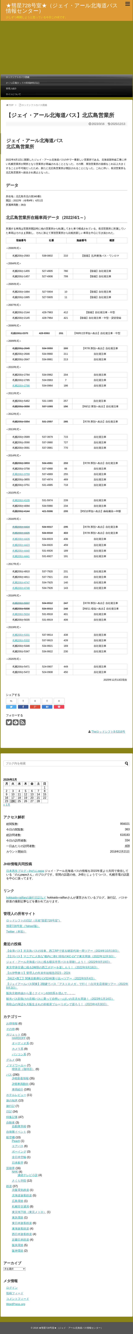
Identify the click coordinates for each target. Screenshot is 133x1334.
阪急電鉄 (17, 1245)
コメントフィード (17, 1298)
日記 (9, 1111)
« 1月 (6, 804)
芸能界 (10, 1168)
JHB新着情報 (20, 1078)
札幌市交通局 (20, 1206)
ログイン (12, 1287)
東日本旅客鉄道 (22, 1223)
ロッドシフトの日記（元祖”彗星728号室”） (33, 920)
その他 (10, 1029)
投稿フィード (14, 1293)
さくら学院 (19, 1180)
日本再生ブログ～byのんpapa (25, 870)
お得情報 (12, 1023)
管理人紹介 (11, 88)
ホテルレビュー (16, 1094)
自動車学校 (19, 1126)
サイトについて (13, 94)
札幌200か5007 (21, 603)
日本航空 (17, 1162)
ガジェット (13, 1034)
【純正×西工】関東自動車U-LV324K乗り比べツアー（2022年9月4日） (51, 978)
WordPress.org (15, 1304)
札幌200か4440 (21, 550)
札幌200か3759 (21, 474)
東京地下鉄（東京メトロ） (29, 1212)
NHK (15, 1171)
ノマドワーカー (16, 1065)
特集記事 (12, 1117)
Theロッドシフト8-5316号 (108, 731)
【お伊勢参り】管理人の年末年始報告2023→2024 (38, 972)
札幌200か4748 (21, 588)
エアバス (17, 1146)
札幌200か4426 (21, 539)
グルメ (10, 1059)
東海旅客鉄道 (20, 1228)
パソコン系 (19, 1054)
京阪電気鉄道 (20, 1189)
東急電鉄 (17, 1217)
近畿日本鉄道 (20, 1239)
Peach (16, 1140)
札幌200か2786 (21, 385)
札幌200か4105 (21, 500)
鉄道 (9, 1186)
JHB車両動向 (20, 1083)
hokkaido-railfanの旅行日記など (26, 897)
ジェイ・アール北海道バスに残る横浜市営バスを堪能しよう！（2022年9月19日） (59, 961)
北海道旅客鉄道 (22, 1195)
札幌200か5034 (21, 614)
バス (9, 1074)
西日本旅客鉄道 (22, 1234)
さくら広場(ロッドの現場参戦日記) (22, 83)
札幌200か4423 (21, 545)
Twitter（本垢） (16, 931)
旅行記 (10, 1106)
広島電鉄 (17, 1201)
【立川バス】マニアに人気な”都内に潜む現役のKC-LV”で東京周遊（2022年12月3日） (61, 956)
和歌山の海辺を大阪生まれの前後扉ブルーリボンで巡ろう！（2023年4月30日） (57, 1004)
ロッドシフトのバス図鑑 (17, 77)
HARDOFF (19, 1038)
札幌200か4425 (21, 532)
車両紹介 (17, 1089)
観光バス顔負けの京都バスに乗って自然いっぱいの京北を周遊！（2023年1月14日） (60, 998)
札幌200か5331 (21, 634)
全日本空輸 (19, 1157)
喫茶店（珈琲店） (23, 1069)
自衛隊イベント (16, 1131)
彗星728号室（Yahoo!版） (23, 926)
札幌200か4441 (21, 556)
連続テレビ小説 (28, 1175)
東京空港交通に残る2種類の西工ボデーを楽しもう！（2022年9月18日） (52, 967)
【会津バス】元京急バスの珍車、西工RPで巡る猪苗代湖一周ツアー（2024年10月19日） (63, 950)
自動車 (10, 1122)
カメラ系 (17, 1048)
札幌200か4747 (21, 582)
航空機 (10, 1137)
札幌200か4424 (21, 526)
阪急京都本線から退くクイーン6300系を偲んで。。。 (41, 993)
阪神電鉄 (17, 1250)
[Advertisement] (66, 48)
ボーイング (19, 1151)
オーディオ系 (20, 1043)
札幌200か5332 (21, 640)
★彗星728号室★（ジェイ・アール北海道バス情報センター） (62, 8)
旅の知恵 (12, 1100)
